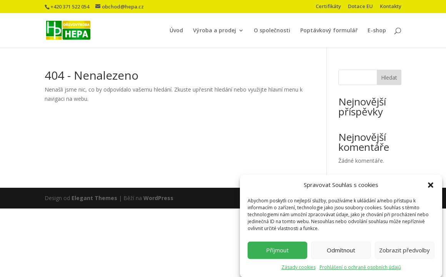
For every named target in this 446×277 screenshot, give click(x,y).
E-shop (377, 31)
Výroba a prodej (214, 31)
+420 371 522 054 (69, 6)
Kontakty (390, 7)
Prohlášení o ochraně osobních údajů (360, 270)
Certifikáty (328, 7)
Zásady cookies (298, 270)
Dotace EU (360, 7)
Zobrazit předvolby (404, 253)
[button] (430, 188)
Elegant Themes (94, 198)
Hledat (389, 77)
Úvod (176, 31)
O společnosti (272, 31)
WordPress (158, 198)
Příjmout (277, 253)
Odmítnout (341, 253)
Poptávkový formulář (329, 31)
